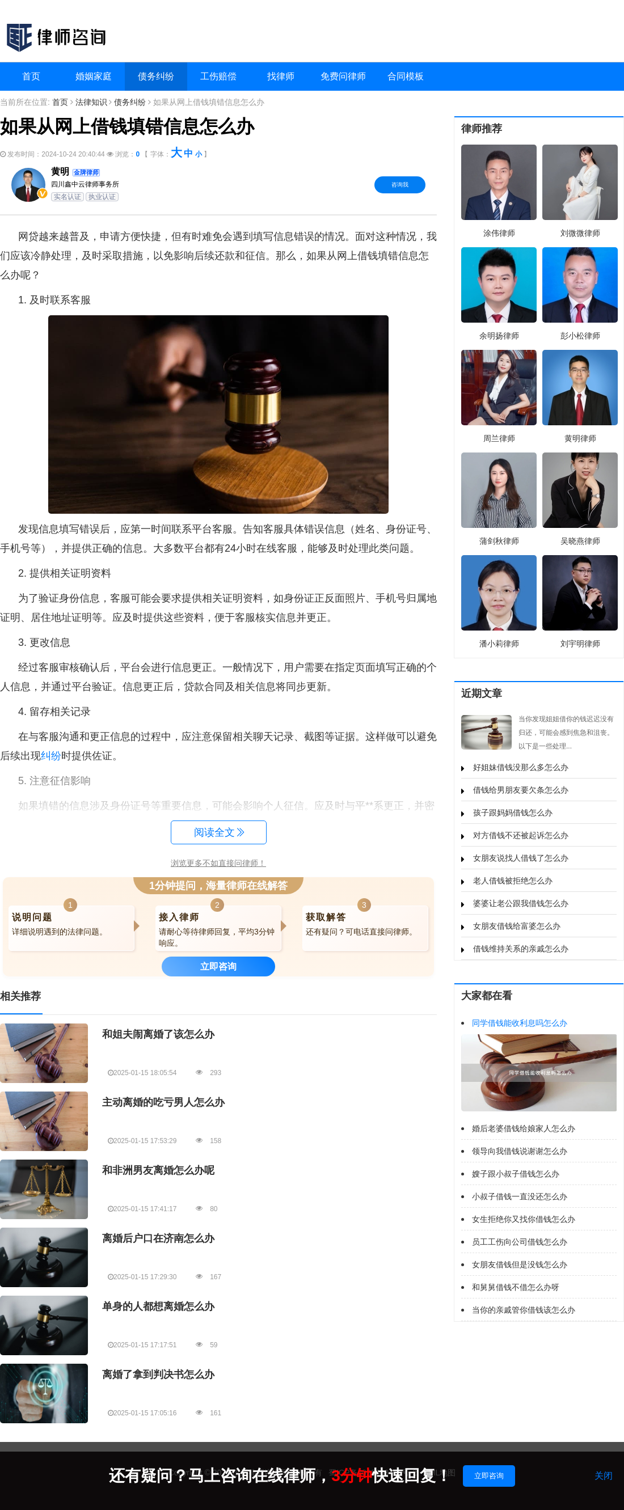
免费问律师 (343, 76)
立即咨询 (489, 1475)
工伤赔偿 (218, 76)
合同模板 (405, 76)
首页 (31, 76)
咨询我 (399, 184)
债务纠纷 (156, 76)
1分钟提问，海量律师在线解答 (218, 885)
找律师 (280, 76)
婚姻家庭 (93, 76)
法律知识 (91, 102)
